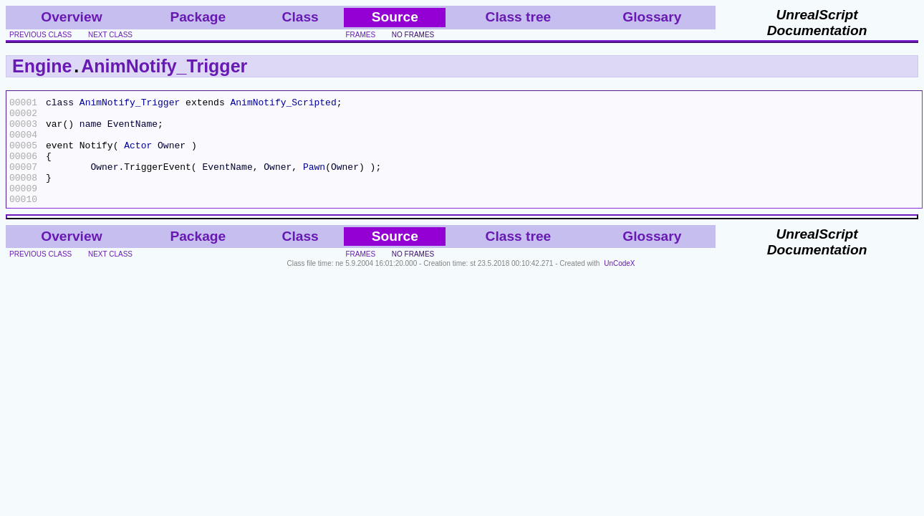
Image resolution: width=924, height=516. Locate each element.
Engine (42, 66)
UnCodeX (619, 285)
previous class (40, 35)
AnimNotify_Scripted (283, 103)
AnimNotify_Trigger (164, 66)
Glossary (651, 16)
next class (110, 35)
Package (198, 16)
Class (300, 16)
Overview (71, 16)
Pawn (314, 181)
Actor (138, 155)
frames (360, 35)
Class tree (519, 16)
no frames (413, 35)
